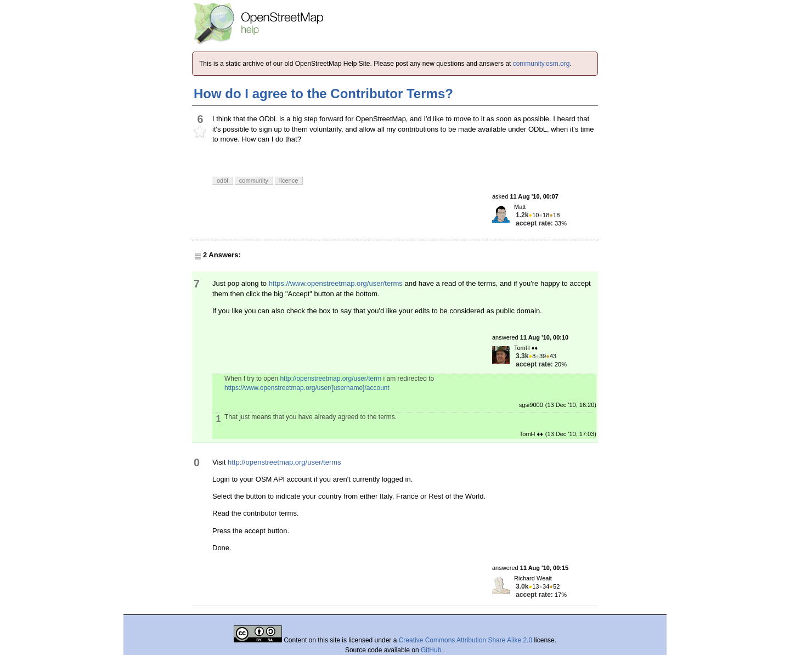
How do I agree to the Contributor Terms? (323, 93)
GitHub (432, 650)
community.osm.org (541, 63)
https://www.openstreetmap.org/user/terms (336, 283)
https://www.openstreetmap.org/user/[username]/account (307, 388)
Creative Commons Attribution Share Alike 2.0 (465, 640)
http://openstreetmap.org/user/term (330, 378)
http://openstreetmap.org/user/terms (284, 462)
